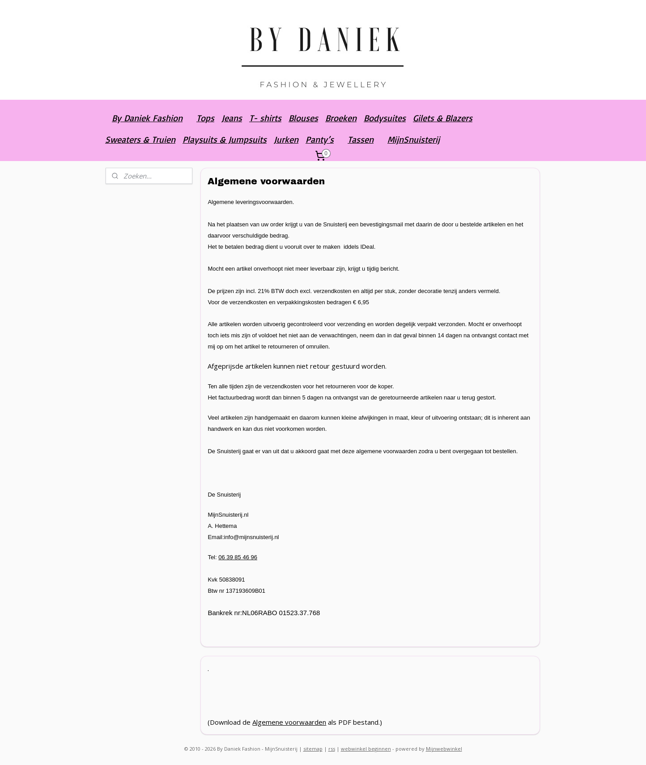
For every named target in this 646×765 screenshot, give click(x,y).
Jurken (286, 139)
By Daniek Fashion (147, 117)
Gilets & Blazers (442, 117)
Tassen (361, 139)
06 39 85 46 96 (237, 557)
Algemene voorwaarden (290, 722)
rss (331, 748)
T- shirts (265, 117)
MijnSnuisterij (413, 139)
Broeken (341, 117)
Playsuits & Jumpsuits (225, 139)
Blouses (303, 117)
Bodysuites (385, 117)
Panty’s (320, 139)
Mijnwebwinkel (444, 748)
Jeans (231, 117)
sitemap (313, 748)
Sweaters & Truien (140, 139)
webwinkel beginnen (366, 748)
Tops (205, 117)
